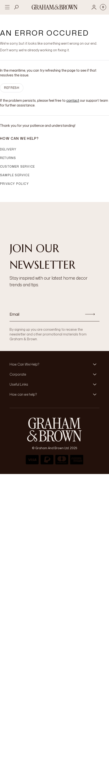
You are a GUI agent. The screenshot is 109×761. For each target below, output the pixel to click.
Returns (8, 158)
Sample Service (15, 175)
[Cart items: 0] (103, 7)
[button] (54, 364)
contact (72, 100)
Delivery (8, 149)
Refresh (11, 88)
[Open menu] (7, 7)
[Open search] (16, 7)
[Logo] (55, 7)
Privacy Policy (14, 184)
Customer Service (17, 167)
